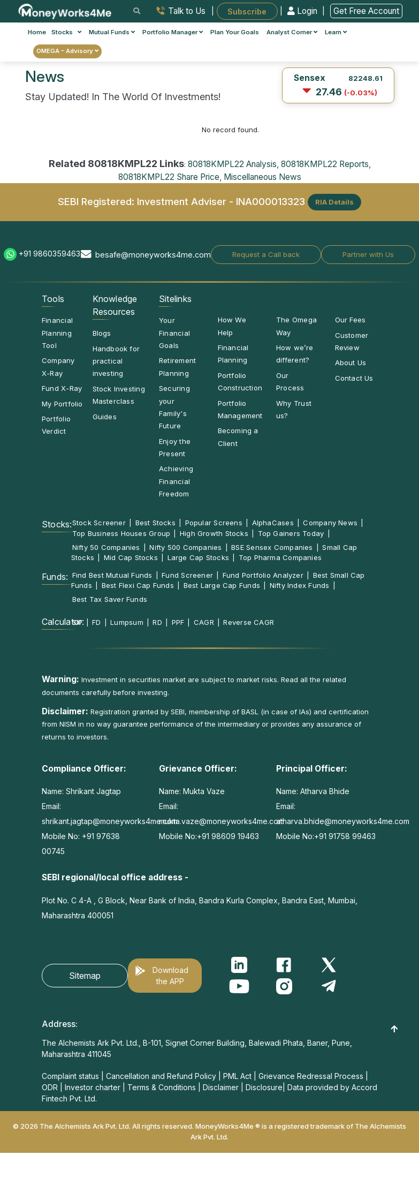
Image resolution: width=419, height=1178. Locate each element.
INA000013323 (270, 201)
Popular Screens (213, 522)
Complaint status (70, 1076)
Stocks (66, 32)
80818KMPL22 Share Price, (170, 177)
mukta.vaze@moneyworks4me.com (221, 821)
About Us (351, 362)
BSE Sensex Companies (272, 547)
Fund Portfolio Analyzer (263, 575)
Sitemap (85, 975)
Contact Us (354, 378)
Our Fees (350, 319)
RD (157, 622)
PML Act (237, 1076)
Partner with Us (368, 254)
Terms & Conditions (161, 1087)
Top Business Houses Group (121, 533)
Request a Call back (266, 254)
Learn (336, 32)
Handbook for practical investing (116, 361)
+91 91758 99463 (345, 836)
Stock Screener (99, 522)
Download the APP (170, 975)
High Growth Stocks (214, 533)
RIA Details (334, 202)
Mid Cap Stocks (131, 557)
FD (96, 622)
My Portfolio (62, 403)
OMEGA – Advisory (67, 51)
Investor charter (92, 1087)
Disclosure (264, 1087)
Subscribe (246, 11)
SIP (77, 622)
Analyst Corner (291, 32)
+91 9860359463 (49, 253)
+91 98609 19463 (228, 836)
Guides (105, 416)
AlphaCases (273, 522)
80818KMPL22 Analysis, (233, 164)
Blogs (102, 333)
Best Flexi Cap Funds (138, 585)
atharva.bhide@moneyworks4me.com (342, 821)
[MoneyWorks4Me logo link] (66, 10)
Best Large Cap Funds (222, 585)
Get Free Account (366, 11)
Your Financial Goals (174, 333)
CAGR (204, 622)
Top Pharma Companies (280, 557)
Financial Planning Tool (57, 333)
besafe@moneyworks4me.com (153, 254)
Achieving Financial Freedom (176, 481)
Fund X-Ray (62, 388)
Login (303, 11)
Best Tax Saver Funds (109, 599)
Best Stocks (155, 522)
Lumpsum (126, 622)
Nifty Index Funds (300, 585)
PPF (178, 622)
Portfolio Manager (172, 32)
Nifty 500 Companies (185, 547)
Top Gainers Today (291, 533)
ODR (50, 1087)
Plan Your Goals (234, 32)
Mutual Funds (112, 32)
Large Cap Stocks (198, 557)
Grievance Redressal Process (310, 1076)
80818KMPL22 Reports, (326, 164)
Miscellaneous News (262, 177)
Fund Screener (187, 575)
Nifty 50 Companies (106, 547)
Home (37, 32)
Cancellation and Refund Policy (161, 1076)
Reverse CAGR (248, 622)
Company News (330, 522)
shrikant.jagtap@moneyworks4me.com (110, 821)
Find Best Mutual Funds (112, 575)
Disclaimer (221, 1087)
